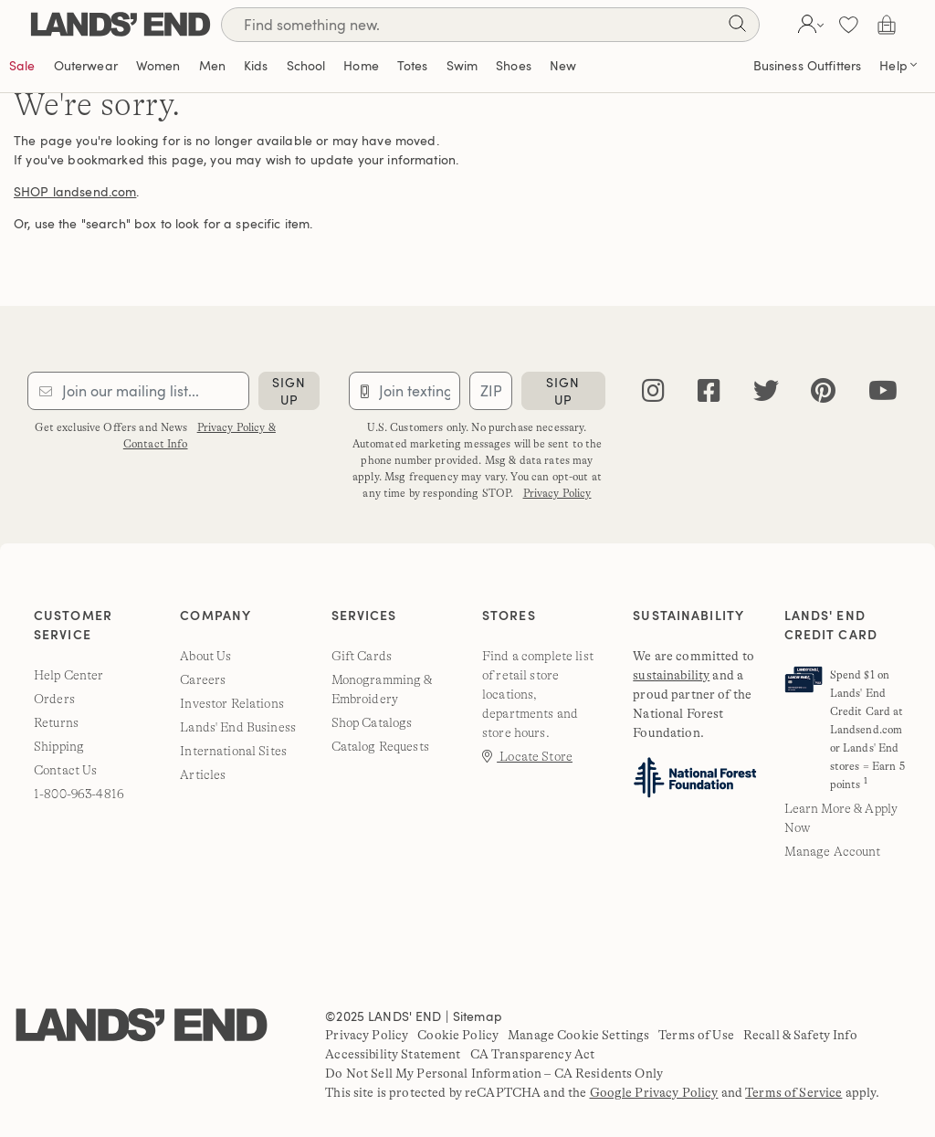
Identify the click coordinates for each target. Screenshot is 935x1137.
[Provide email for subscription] (138, 391)
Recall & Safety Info (800, 1034)
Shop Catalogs (372, 722)
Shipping (59, 746)
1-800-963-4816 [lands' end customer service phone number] (79, 793)
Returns (56, 722)
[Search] (490, 24)
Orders (54, 698)
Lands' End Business (238, 727)
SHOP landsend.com (75, 191)
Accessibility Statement (392, 1054)
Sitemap (477, 1016)
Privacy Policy (557, 493)
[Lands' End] (120, 24)
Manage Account (832, 851)
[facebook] (709, 391)
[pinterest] (823, 391)
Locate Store (527, 756)
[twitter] (766, 391)
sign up (289, 391)
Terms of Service (793, 1092)
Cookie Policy (458, 1034)
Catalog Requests (380, 746)
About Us (205, 655)
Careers (203, 679)
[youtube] (883, 391)
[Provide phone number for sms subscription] (404, 391)
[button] (808, 25)
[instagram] (653, 391)
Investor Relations (232, 703)
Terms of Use (696, 1034)
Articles (203, 774)
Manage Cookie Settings (578, 1034)
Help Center (69, 675)
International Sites (233, 750)
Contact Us (65, 770)
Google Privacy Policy (654, 1092)
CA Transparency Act (532, 1054)
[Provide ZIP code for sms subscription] (490, 391)
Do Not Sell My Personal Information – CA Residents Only (494, 1073)
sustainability (671, 675)
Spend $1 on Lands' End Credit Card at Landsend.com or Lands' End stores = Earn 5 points (867, 730)
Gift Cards (361, 655)
